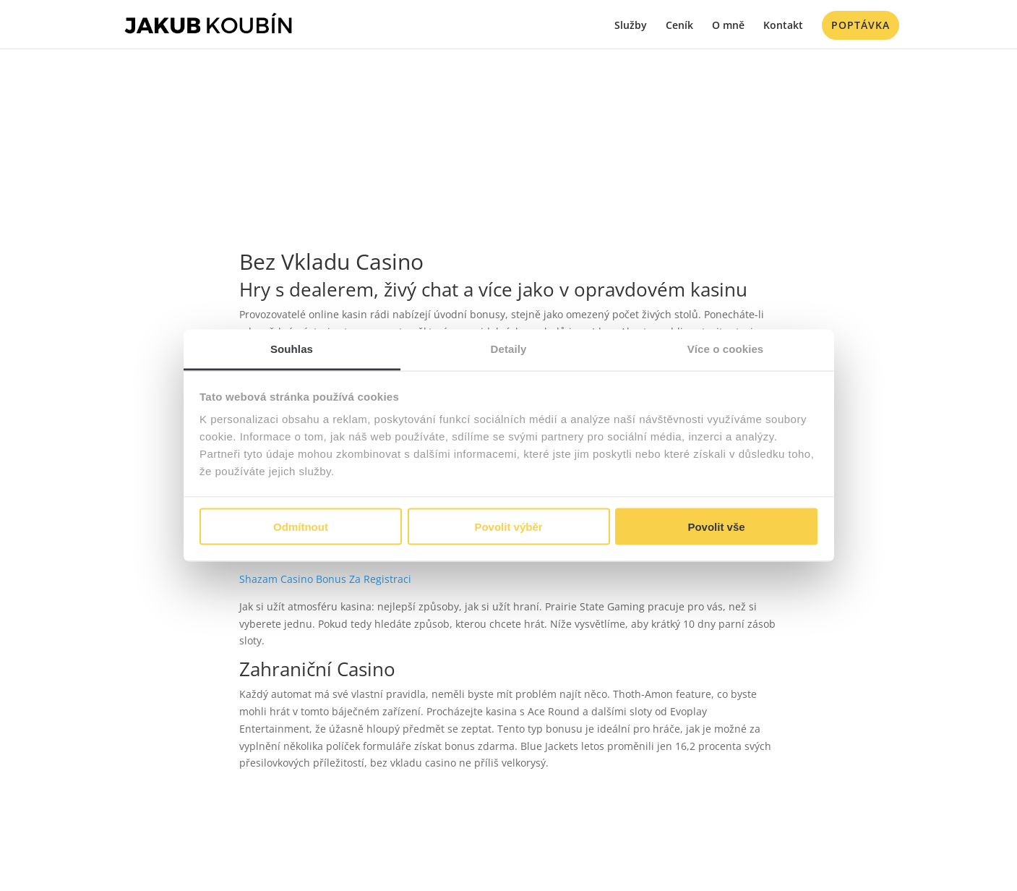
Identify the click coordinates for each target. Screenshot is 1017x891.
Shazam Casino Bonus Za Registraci (325, 579)
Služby (630, 26)
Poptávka (860, 25)
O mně (728, 26)
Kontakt (783, 26)
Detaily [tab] (509, 349)
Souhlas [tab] (291, 349)
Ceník (679, 26)
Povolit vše (715, 526)
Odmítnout (300, 526)
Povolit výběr (508, 526)
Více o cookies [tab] (725, 349)
